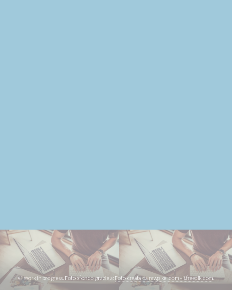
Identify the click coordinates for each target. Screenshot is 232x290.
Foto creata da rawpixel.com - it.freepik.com (164, 278)
